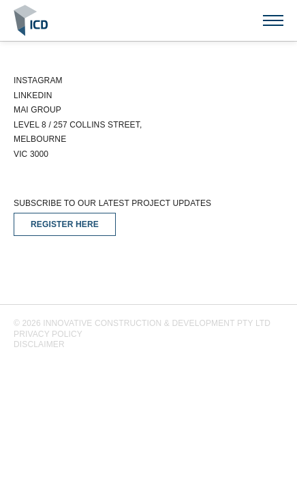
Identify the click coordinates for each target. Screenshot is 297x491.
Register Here (64, 224)
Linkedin (33, 95)
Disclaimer (39, 344)
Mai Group (37, 110)
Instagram (38, 80)
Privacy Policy (48, 334)
